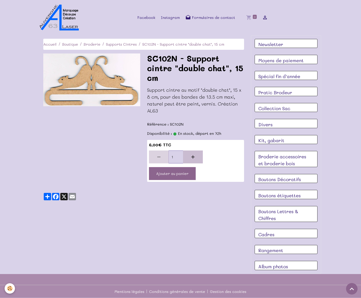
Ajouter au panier (172, 173)
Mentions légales (129, 291)
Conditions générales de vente (177, 291)
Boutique (70, 44)
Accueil (50, 44)
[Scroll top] (352, 289)
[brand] (61, 17)
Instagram (170, 17)
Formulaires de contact (210, 17)
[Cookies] (10, 288)
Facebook (146, 17)
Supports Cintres (121, 44)
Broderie (92, 44)
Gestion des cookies (228, 291)
